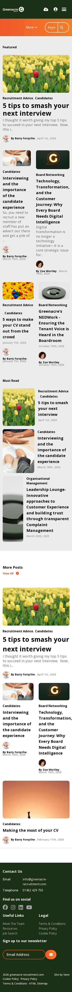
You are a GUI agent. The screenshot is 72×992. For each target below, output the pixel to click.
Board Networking (50, 175)
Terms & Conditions (52, 924)
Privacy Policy (48, 928)
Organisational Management (38, 480)
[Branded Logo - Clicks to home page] (13, 9)
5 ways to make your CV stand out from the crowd (18, 328)
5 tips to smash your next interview (36, 109)
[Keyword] (51, 27)
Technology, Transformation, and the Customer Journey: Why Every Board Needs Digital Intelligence (53, 201)
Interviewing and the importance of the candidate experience (16, 192)
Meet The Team (13, 924)
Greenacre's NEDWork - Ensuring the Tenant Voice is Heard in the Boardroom (54, 325)
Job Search (10, 933)
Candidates (44, 98)
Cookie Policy (48, 933)
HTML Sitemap (38, 983)
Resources (10, 928)
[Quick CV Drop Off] (45, 9)
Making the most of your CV (30, 830)
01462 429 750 (33, 890)
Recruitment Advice (18, 98)
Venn (66, 974)
